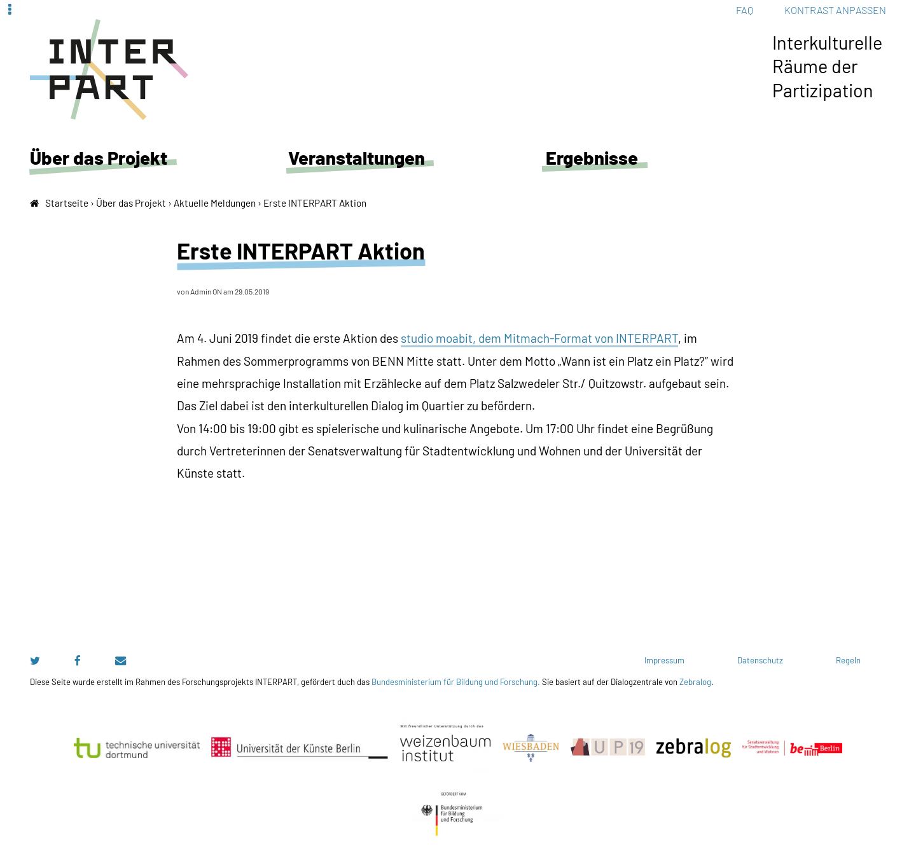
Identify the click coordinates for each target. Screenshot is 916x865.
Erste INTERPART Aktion (314, 203)
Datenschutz (760, 660)
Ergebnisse (592, 157)
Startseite (66, 203)
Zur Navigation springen (0, 9)
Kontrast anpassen (835, 10)
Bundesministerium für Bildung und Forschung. (455, 682)
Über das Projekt (98, 157)
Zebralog (695, 682)
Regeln (848, 660)
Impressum (664, 660)
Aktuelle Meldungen (215, 203)
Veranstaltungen (356, 157)
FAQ (744, 10)
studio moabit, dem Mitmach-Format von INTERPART (539, 338)
